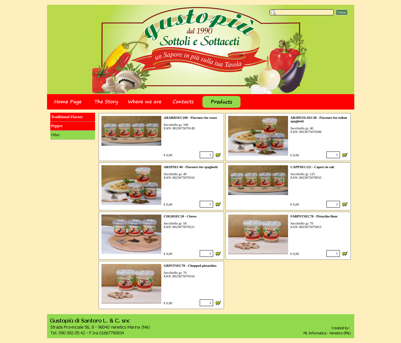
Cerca (342, 12)
